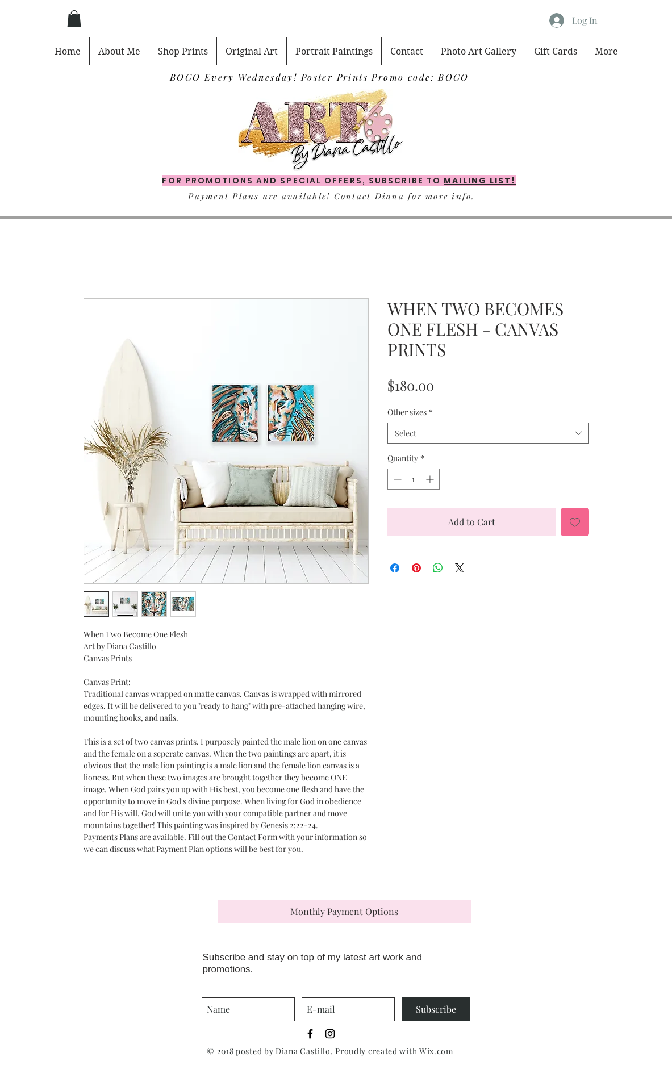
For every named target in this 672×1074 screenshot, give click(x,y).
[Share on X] (459, 568)
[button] (74, 18)
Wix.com (436, 1051)
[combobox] (488, 433)
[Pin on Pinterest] (416, 568)
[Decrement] (396, 479)
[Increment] (431, 479)
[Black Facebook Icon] (310, 1033)
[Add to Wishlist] (575, 522)
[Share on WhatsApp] (438, 568)
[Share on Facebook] (395, 568)
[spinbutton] (413, 479)
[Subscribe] (436, 1009)
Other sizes (410, 412)
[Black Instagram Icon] (330, 1033)
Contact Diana (369, 196)
